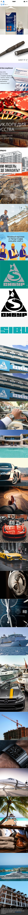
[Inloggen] (26, 1)
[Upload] (24, 1)
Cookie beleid (18, 912)
